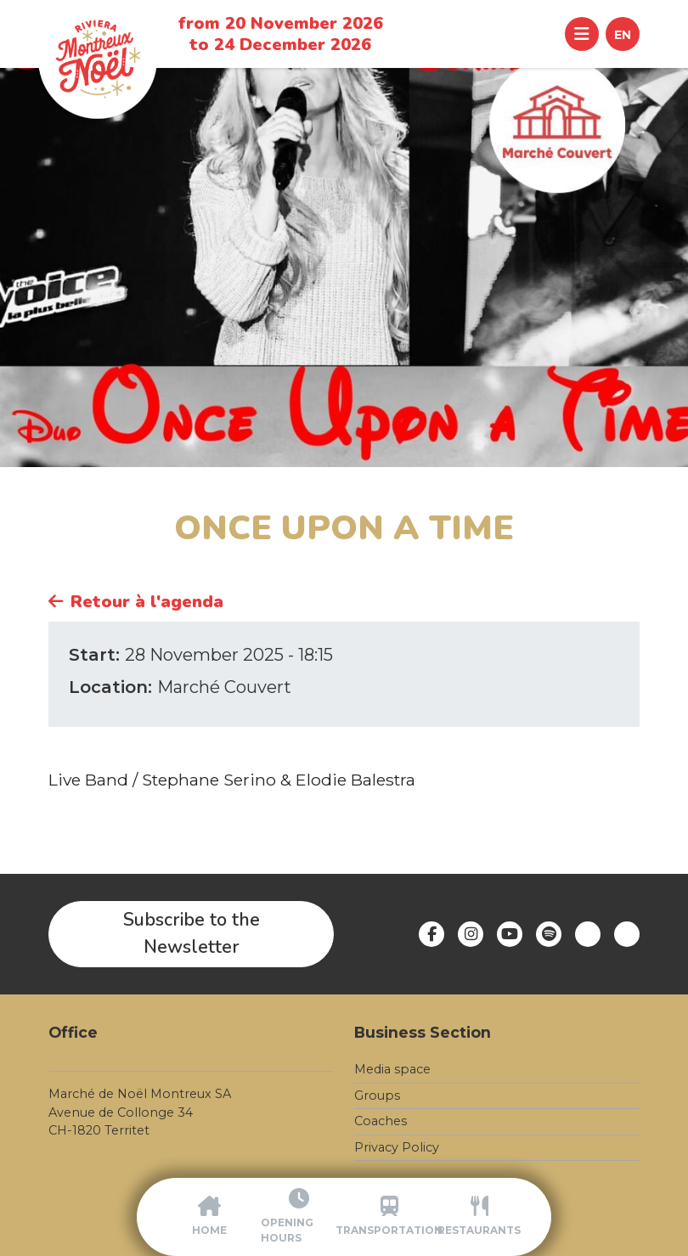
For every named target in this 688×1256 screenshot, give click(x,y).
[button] (623, 34)
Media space (392, 1069)
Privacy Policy (396, 1147)
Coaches (380, 1121)
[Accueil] (209, 1217)
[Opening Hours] (299, 1217)
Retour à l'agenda (135, 601)
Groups (377, 1095)
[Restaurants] (479, 1217)
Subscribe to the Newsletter (191, 933)
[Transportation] (389, 1217)
